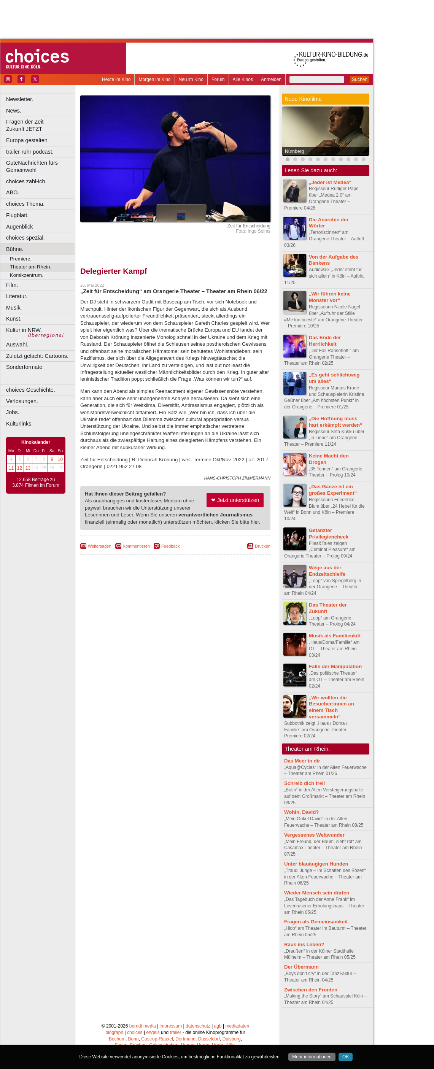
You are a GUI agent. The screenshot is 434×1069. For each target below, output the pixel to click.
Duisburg (232, 1039)
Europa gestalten (27, 140)
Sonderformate (24, 367)
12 (19, 468)
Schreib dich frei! (304, 783)
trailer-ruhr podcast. (30, 152)
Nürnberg (294, 151)
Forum (218, 79)
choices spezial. (25, 238)
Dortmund (185, 1039)
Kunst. (14, 319)
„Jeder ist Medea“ (330, 182)
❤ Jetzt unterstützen (235, 500)
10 (60, 459)
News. (13, 111)
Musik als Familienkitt (335, 636)
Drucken (262, 546)
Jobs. (12, 412)
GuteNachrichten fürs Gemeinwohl (32, 166)
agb (218, 1026)
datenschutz (198, 1026)
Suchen (359, 79)
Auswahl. (17, 345)
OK (345, 1056)
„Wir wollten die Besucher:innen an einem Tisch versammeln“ (331, 707)
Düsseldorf (209, 1039)
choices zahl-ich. (26, 181)
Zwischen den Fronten (310, 990)
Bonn (133, 1039)
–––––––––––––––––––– (36, 378)
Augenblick (19, 227)
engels (152, 1032)
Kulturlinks (18, 424)
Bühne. (15, 249)
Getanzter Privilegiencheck (328, 533)
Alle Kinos (243, 79)
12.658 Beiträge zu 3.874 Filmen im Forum (35, 482)
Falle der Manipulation (335, 666)
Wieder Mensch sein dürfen (316, 893)
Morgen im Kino (154, 79)
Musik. (14, 308)
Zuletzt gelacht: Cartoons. (37, 356)
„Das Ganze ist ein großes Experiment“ (333, 490)
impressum (171, 1026)
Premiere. (21, 259)
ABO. (12, 192)
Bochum (117, 1039)
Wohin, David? (301, 812)
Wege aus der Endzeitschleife (327, 571)
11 (11, 468)
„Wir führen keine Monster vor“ (330, 297)
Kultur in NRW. (24, 330)
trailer (175, 1032)
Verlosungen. (22, 401)
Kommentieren (136, 546)
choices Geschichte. (30, 390)
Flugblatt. (17, 215)
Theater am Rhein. (30, 267)
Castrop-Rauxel (157, 1039)
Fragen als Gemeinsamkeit (316, 921)
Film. (12, 285)
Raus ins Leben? (304, 944)
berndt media (142, 1026)
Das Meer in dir (302, 761)
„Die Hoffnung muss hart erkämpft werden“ (335, 422)
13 (27, 468)
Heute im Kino (116, 79)
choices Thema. (25, 204)
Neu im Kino (191, 79)
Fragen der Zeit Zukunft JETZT (41, 125)
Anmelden (271, 79)
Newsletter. (19, 99)
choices (135, 1032)
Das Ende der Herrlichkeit (325, 341)
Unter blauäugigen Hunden (316, 864)
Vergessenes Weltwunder (314, 835)
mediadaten (237, 1026)
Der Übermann (301, 967)
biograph (114, 1032)
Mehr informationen (311, 1056)
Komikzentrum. (26, 275)
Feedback (170, 546)
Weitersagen (99, 546)
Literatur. (16, 296)
